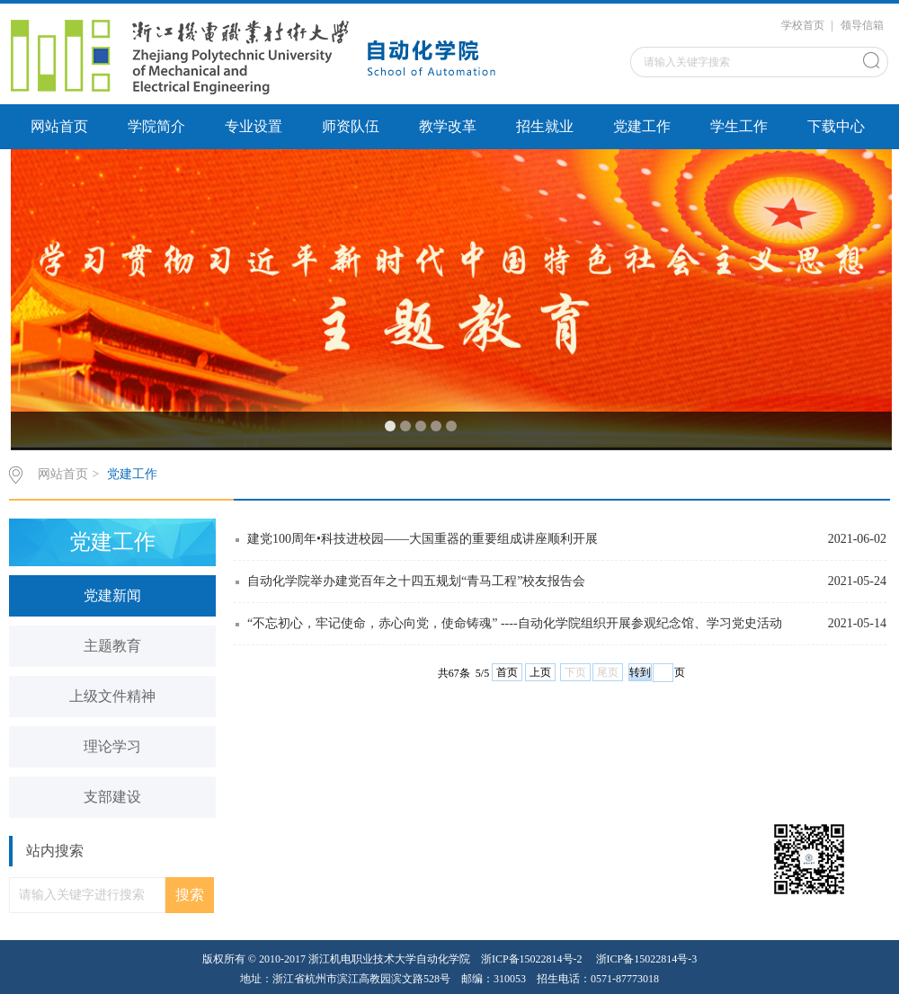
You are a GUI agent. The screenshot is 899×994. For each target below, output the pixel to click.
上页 (540, 672)
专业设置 (253, 126)
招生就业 (545, 126)
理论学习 (112, 746)
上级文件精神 (112, 696)
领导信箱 (862, 25)
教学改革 (447, 126)
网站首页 (59, 126)
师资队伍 (350, 126)
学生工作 (739, 126)
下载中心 (836, 126)
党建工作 (642, 126)
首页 (507, 672)
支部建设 (112, 796)
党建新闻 (112, 595)
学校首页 (802, 25)
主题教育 (112, 645)
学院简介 (156, 126)
